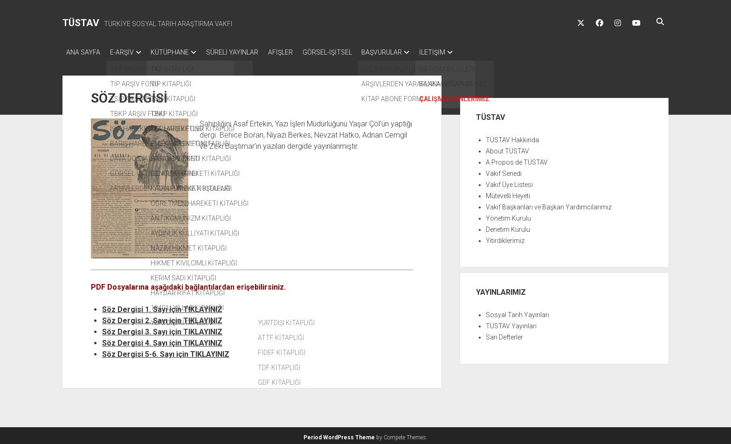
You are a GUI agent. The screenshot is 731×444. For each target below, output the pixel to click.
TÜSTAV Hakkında (512, 137)
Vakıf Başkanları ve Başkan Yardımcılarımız (549, 204)
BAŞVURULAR (407, 52)
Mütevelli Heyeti (508, 193)
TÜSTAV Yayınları (511, 323)
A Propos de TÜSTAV (517, 159)
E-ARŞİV (126, 52)
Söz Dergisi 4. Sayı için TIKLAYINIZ (162, 340)
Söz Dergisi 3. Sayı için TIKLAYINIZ (162, 329)
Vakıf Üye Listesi (509, 182)
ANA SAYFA (83, 52)
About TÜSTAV (507, 148)
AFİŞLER (297, 52)
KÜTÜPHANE (178, 52)
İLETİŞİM (462, 52)
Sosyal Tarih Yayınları (517, 312)
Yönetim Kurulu (508, 215)
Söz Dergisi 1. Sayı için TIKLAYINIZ (162, 306)
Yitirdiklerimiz (505, 238)
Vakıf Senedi (504, 170)
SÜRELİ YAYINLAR (245, 52)
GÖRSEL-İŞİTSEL (348, 52)
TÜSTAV (80, 22)
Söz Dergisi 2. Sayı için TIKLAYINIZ (162, 317)
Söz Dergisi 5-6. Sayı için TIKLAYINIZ (165, 351)
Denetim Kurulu (508, 226)
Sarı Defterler (504, 334)
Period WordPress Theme (339, 434)
